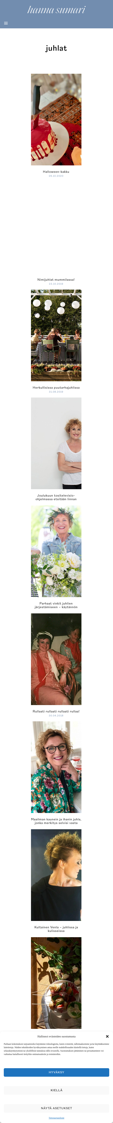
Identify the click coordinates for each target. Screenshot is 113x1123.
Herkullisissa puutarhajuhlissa (56, 388)
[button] (107, 1036)
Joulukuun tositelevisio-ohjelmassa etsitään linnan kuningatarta (56, 499)
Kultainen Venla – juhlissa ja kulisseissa (56, 929)
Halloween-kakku (56, 172)
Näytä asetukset (56, 1108)
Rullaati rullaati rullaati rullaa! (56, 711)
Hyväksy (56, 1072)
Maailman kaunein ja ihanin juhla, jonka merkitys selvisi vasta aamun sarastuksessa (56, 823)
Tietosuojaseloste (56, 1118)
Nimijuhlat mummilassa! (56, 280)
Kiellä (57, 1090)
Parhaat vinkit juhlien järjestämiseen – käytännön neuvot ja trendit (56, 607)
